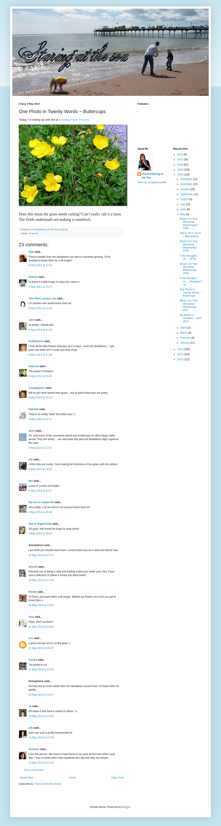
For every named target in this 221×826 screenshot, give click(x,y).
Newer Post (26, 777)
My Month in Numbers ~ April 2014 (190, 318)
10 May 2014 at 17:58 (41, 580)
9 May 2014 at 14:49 (40, 354)
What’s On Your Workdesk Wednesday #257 (188, 305)
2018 (180, 154)
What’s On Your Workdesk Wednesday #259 (188, 246)
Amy (31, 616)
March (184, 332)
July (183, 204)
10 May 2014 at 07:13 (41, 555)
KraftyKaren (35, 341)
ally (30, 727)
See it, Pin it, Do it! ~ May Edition (190, 235)
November (186, 184)
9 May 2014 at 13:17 (40, 286)
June (183, 209)
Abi (30, 459)
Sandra (32, 659)
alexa (31, 430)
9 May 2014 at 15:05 (40, 376)
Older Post (117, 777)
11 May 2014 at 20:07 (41, 648)
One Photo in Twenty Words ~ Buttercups (190, 292)
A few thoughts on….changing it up (191, 281)
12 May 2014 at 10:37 (41, 694)
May (183, 214)
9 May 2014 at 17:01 (40, 447)
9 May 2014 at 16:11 (40, 419)
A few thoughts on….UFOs (188, 257)
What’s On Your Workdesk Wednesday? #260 (189, 223)
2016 (180, 164)
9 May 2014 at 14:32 (40, 329)
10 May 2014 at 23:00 (41, 605)
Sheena (33, 276)
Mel (30, 480)
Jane (31, 319)
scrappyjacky (36, 387)
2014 (180, 174)
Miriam (32, 591)
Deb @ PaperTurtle (40, 523)
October (185, 189)
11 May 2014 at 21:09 (41, 669)
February (185, 337)
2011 (180, 359)
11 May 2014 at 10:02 (41, 626)
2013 (180, 349)
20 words (33, 233)
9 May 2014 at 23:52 (40, 533)
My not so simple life (41, 502)
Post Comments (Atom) (48, 783)
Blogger (126, 807)
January (185, 342)
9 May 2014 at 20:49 (40, 512)
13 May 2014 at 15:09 (41, 737)
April (183, 327)
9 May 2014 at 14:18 (40, 308)
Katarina (33, 366)
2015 (180, 169)
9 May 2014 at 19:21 (40, 469)
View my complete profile (151, 182)
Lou (30, 638)
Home (72, 777)
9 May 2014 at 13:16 (40, 265)
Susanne (33, 749)
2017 (180, 159)
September (187, 194)
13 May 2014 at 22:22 (41, 762)
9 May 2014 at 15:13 (40, 397)
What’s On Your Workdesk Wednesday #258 (188, 268)
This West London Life (42, 298)
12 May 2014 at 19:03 (41, 716)
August (184, 199)
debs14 (32, 566)
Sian (31, 251)
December (186, 179)
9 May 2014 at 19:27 (40, 490)
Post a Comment (33, 770)
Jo (30, 706)
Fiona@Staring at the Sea (152, 175)
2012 (180, 354)
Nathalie (33, 409)
